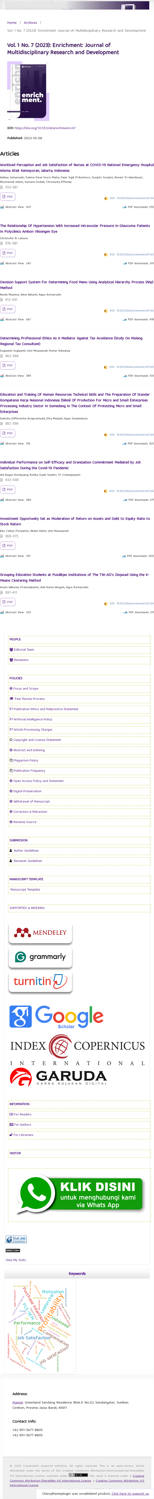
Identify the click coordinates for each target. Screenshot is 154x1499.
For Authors (20, 1125)
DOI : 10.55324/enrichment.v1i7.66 (131, 491)
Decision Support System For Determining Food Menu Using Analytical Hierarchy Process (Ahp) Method (76, 285)
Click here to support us (130, 1494)
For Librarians (21, 1135)
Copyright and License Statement (37, 740)
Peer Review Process (27, 699)
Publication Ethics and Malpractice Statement (44, 709)
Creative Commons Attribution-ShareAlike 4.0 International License (77, 1478)
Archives (30, 23)
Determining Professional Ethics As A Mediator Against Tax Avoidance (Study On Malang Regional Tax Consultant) (71, 341)
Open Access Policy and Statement (37, 781)
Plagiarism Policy (25, 761)
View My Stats (16, 1260)
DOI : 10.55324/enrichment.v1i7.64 (132, 604)
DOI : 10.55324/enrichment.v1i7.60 (131, 367)
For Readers (20, 1115)
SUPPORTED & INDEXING (27, 908)
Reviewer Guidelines (27, 861)
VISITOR (15, 1153)
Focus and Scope (24, 689)
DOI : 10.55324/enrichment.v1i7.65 (132, 311)
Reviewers (19, 660)
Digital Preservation (25, 791)
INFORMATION (19, 1104)
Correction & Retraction (28, 812)
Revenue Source (23, 822)
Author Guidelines (26, 851)
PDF (9, 197)
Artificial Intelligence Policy (31, 720)
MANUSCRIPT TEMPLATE (26, 879)
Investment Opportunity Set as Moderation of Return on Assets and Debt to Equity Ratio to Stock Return (75, 522)
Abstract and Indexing (27, 750)
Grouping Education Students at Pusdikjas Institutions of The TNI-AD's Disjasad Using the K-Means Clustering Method (74, 578)
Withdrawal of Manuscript (30, 802)
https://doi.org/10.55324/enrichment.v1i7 (45, 128)
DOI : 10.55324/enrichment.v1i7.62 (132, 255)
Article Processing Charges (31, 730)
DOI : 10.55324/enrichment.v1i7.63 (132, 435)
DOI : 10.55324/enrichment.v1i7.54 (132, 198)
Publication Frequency (29, 771)
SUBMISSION (18, 841)
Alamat (17, 1403)
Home (12, 23)
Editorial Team (22, 650)
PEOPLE (15, 640)
